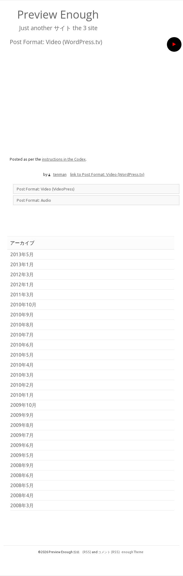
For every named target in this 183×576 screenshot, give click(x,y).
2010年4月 (22, 365)
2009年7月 (22, 435)
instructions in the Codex (64, 159)
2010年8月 (22, 324)
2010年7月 (22, 334)
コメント (109, 552)
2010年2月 (22, 385)
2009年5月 (22, 455)
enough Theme (132, 552)
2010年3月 (22, 375)
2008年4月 (22, 495)
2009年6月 (22, 445)
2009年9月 (22, 415)
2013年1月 (22, 264)
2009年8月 (22, 425)
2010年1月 (22, 395)
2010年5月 (22, 355)
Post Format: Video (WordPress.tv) (56, 42)
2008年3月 (22, 505)
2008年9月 (22, 465)
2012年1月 (22, 284)
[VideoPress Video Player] (94, 100)
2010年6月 (22, 344)
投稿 (82, 552)
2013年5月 (22, 254)
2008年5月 (22, 485)
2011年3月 (22, 294)
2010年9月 (22, 314)
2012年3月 (22, 274)
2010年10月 (23, 304)
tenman (60, 174)
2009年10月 (23, 405)
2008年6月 (22, 475)
